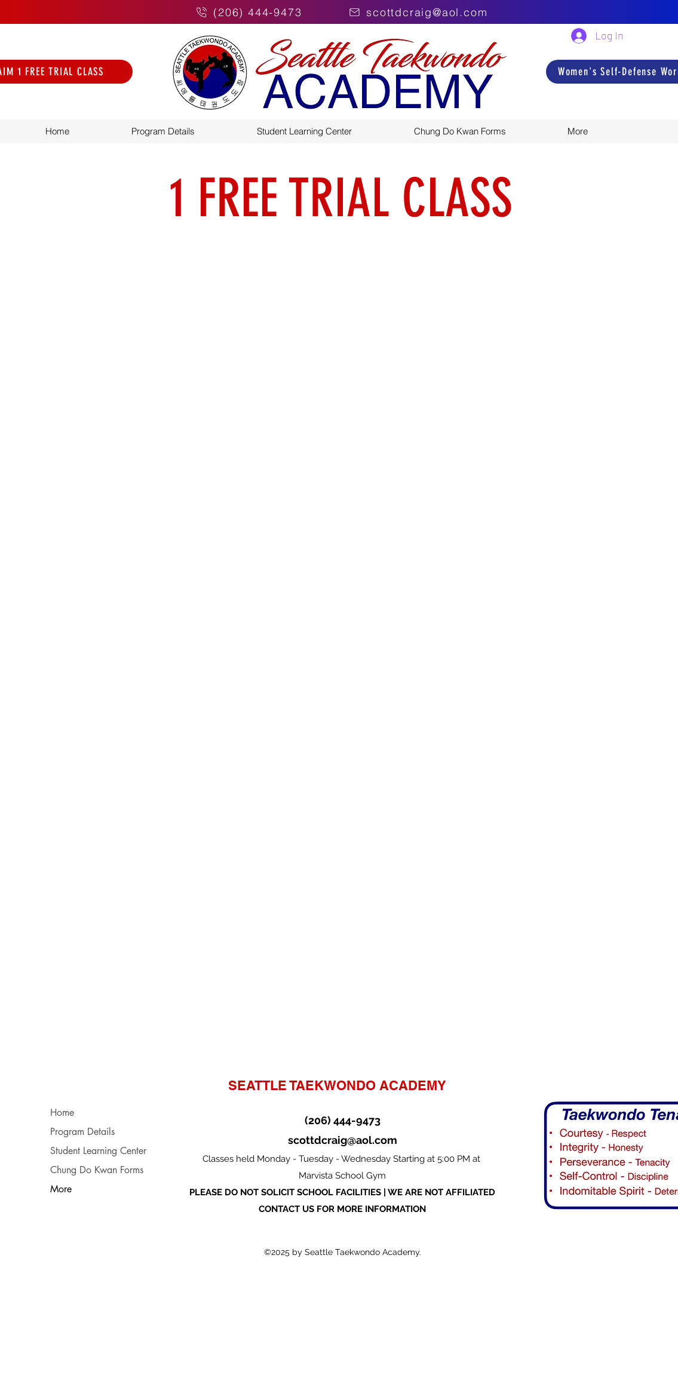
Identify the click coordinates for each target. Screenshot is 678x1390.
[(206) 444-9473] (245, 12)
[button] (602, 131)
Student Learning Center (98, 1150)
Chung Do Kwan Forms (96, 1170)
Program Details (82, 1131)
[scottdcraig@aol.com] (431, 12)
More (61, 1189)
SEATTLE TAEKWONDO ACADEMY (337, 1085)
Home (62, 1112)
